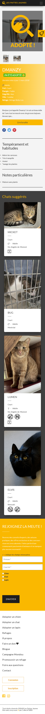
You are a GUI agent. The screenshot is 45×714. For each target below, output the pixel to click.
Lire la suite (22, 122)
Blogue (6, 649)
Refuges (6, 632)
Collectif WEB (27, 710)
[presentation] (20, 588)
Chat (6, 577)
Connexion (13, 680)
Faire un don (10, 643)
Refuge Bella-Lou (16, 100)
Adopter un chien (11, 616)
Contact (6, 670)
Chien (6, 573)
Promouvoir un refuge (14, 659)
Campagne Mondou (12, 654)
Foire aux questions (12, 665)
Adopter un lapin (11, 627)
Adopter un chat (11, 622)
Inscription (13, 688)
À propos (7, 638)
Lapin (6, 580)
